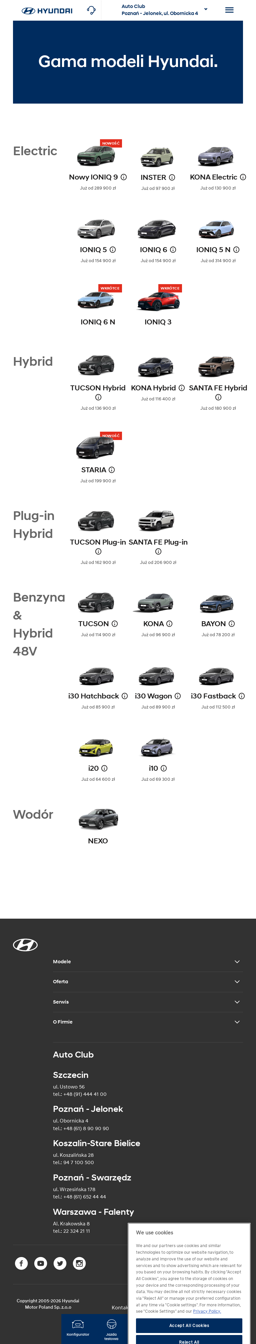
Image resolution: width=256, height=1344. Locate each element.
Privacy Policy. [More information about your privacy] (207, 1323)
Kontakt (121, 1307)
